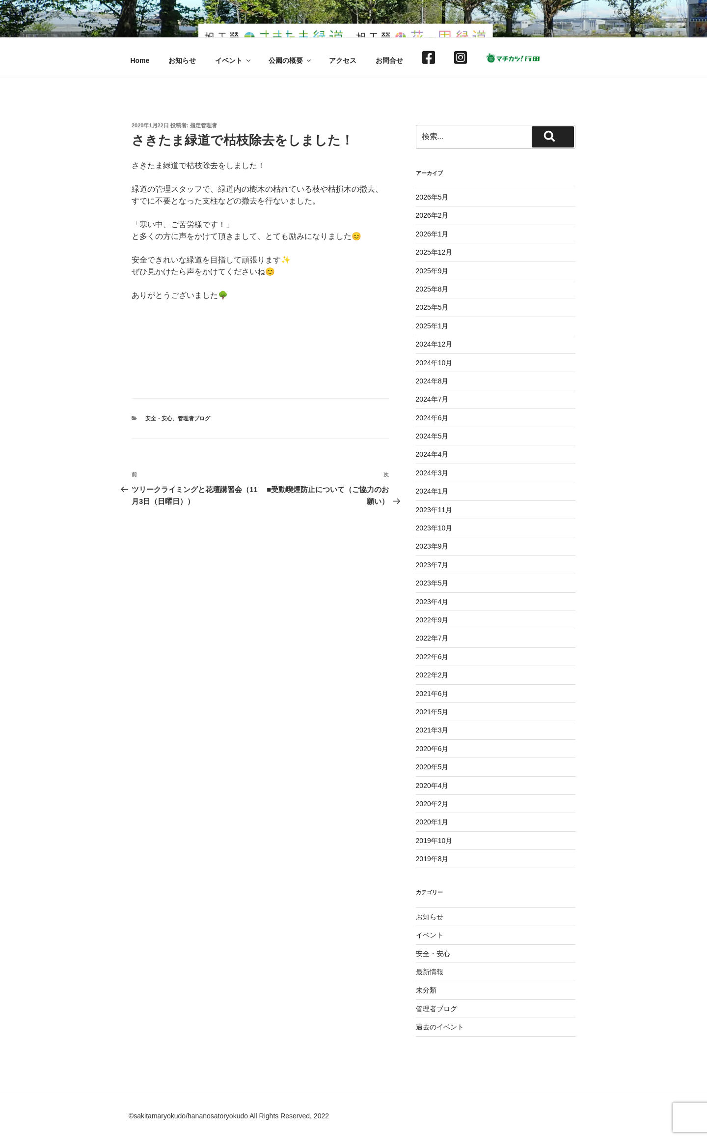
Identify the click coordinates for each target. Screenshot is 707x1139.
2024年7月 (432, 399)
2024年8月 (432, 381)
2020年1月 (432, 822)
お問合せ (389, 60)
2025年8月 (432, 289)
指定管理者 (203, 125)
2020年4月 (432, 785)
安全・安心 (158, 418)
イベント (233, 60)
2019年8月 (432, 859)
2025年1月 (432, 326)
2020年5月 (432, 767)
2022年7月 (432, 638)
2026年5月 (432, 197)
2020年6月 (432, 749)
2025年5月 (432, 307)
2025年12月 (434, 252)
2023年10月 (434, 528)
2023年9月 (432, 546)
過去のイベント (440, 1027)
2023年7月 (432, 565)
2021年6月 (432, 694)
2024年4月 (432, 454)
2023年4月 (432, 602)
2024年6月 (432, 418)
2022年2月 (432, 675)
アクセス (342, 60)
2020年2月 (432, 804)
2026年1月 (432, 234)
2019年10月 (434, 841)
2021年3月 (432, 730)
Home (140, 60)
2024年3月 (432, 473)
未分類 (426, 990)
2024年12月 (434, 344)
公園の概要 (290, 60)
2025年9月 (432, 271)
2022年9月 (432, 620)
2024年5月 (432, 436)
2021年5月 (432, 712)
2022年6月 (432, 657)
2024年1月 (432, 491)
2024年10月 (434, 363)
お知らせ (182, 60)
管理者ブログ (194, 418)
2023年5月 (432, 583)
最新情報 (429, 972)
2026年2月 (432, 215)
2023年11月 (434, 510)
